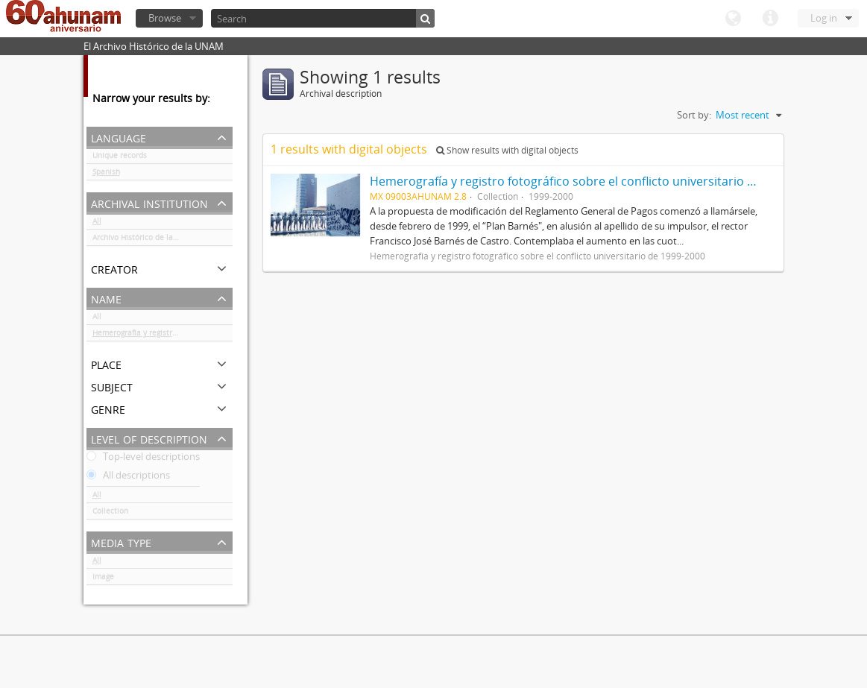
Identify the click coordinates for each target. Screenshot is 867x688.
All (96, 223)
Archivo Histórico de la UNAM (145, 240)
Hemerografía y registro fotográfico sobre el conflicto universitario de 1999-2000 (162, 335)
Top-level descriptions (143, 459)
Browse (164, 18)
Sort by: (694, 114)
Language (732, 18)
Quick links (770, 18)
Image (103, 579)
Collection (110, 513)
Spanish (106, 174)
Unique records (119, 158)
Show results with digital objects (507, 150)
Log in (823, 18)
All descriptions (128, 478)
